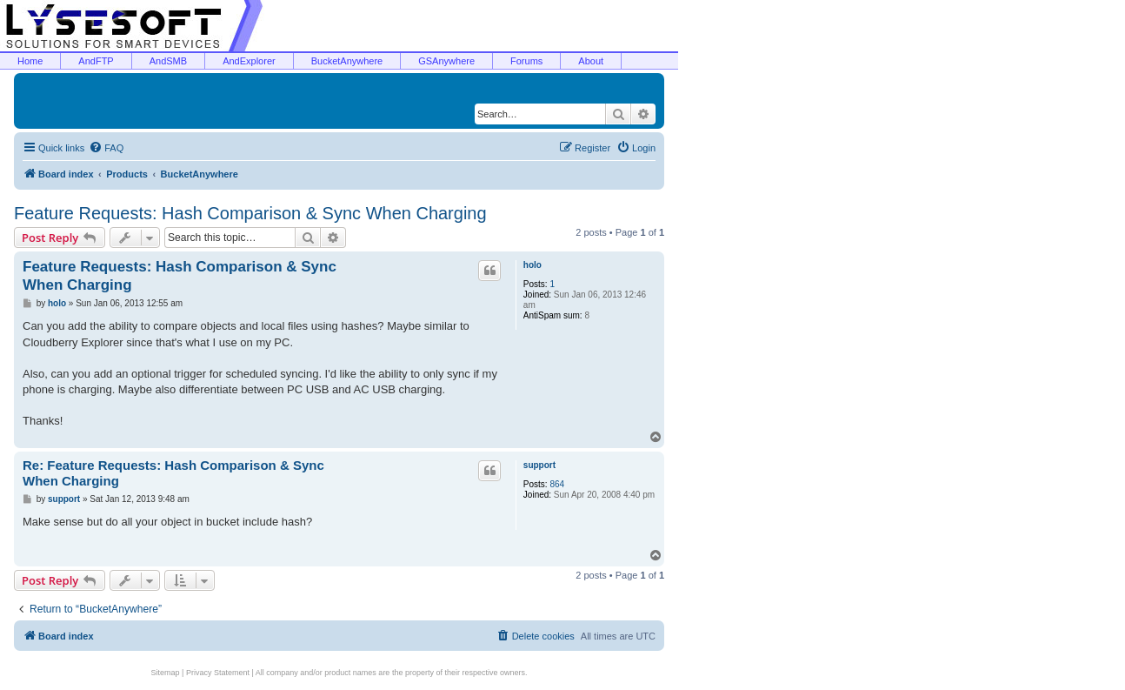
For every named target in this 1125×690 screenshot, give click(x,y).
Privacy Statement (218, 672)
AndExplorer (249, 61)
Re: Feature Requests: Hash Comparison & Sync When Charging (173, 473)
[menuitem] (106, 147)
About (590, 61)
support (539, 465)
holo (532, 265)
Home (30, 61)
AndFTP (95, 61)
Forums (526, 61)
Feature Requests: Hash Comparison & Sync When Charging (250, 213)
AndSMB (168, 61)
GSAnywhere (446, 61)
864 (556, 484)
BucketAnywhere (347, 61)
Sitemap (165, 672)
